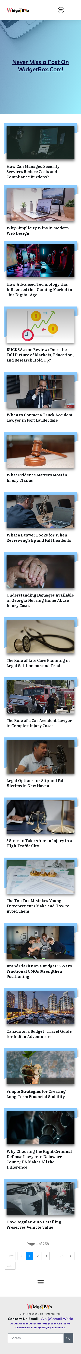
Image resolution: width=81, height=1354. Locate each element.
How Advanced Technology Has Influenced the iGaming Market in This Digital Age (39, 289)
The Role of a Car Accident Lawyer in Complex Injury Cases (39, 722)
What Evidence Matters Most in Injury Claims (37, 477)
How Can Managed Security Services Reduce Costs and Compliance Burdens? (33, 171)
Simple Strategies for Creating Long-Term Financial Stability (36, 1093)
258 (62, 1256)
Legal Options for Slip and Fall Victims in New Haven (36, 782)
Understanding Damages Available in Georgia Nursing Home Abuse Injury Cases (40, 600)
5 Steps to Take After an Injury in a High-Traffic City (39, 843)
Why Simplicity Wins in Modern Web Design (38, 230)
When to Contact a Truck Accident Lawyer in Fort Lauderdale (40, 417)
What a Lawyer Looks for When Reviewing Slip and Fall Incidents (39, 537)
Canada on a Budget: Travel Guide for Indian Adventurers (39, 1033)
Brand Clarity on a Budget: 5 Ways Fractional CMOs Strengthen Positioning (39, 971)
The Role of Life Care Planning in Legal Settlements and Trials (38, 662)
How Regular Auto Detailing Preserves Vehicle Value (34, 1224)
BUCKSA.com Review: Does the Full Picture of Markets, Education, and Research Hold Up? (40, 355)
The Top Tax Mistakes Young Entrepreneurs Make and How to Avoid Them (38, 906)
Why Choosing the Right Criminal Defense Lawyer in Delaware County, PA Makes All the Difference (39, 1159)
